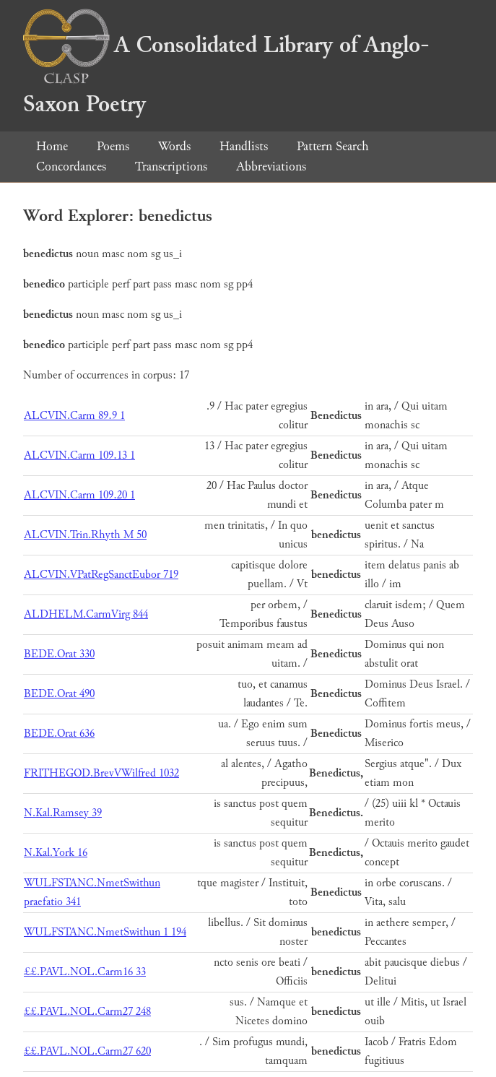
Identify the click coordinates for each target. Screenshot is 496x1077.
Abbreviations (271, 166)
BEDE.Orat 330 (59, 654)
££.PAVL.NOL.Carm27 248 (87, 1011)
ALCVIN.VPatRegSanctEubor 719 (101, 574)
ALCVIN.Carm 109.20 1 (79, 495)
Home (52, 146)
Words (174, 146)
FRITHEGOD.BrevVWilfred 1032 (101, 773)
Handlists (243, 146)
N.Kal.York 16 (55, 852)
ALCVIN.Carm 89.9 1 (74, 415)
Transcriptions (171, 166)
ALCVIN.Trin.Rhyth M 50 (85, 535)
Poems (113, 146)
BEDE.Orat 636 (59, 733)
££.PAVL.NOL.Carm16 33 (85, 972)
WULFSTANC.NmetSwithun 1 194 (105, 932)
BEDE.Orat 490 (59, 693)
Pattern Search (333, 146)
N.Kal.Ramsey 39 (63, 813)
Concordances (71, 166)
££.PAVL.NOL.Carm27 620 (87, 1051)
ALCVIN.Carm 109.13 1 (79, 455)
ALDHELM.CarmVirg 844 (86, 614)
